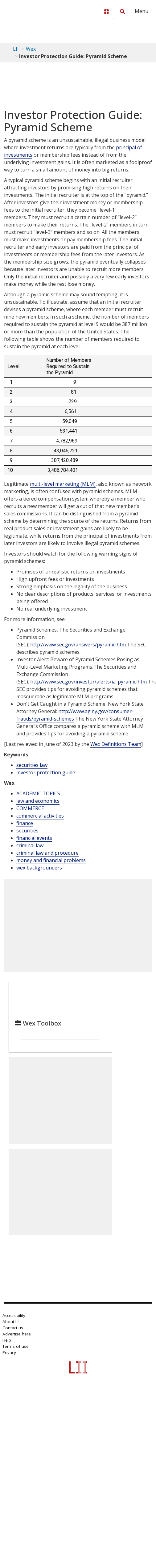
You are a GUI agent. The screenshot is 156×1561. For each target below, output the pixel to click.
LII (16, 48)
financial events (34, 838)
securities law (31, 765)
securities (27, 830)
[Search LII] (122, 11)
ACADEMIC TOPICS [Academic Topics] (38, 793)
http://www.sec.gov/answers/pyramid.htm (78, 644)
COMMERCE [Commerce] (30, 808)
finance (24, 823)
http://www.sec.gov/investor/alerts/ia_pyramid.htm (88, 681)
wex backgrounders (39, 867)
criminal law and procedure (47, 852)
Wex (31, 48)
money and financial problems (51, 860)
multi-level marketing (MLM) (63, 483)
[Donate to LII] (106, 11)
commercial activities (40, 815)
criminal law (29, 845)
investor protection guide (45, 772)
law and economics (38, 800)
